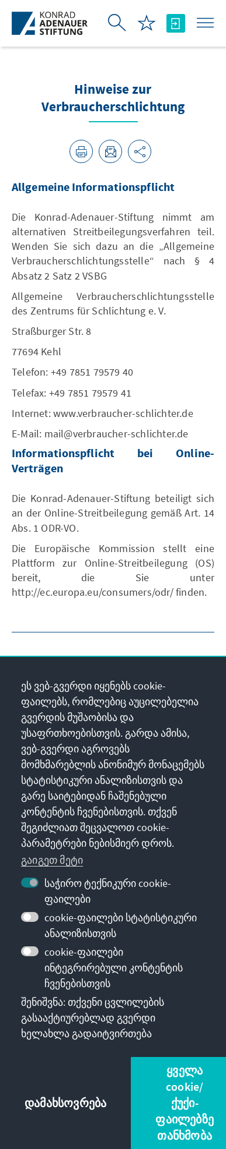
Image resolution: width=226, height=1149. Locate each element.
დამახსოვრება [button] (65, 1102)
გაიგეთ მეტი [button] (52, 860)
